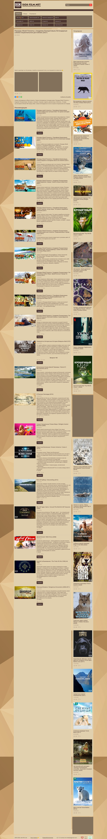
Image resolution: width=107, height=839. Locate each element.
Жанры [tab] (25, 14)
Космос (32, 24)
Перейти (39, 133)
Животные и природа (47, 17)
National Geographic (34, 17)
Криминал (19, 24)
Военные (58, 21)
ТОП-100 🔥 (20, 17)
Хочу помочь (34, 837)
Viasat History (58, 24)
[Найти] (90, 5)
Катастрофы (20, 21)
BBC (57, 17)
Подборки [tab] (18, 14)
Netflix (32, 21)
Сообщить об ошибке (65, 97)
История (45, 21)
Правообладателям (47, 837)
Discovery (45, 24)
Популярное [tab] (32, 14)
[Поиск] (77, 5)
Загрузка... (43, 52)
